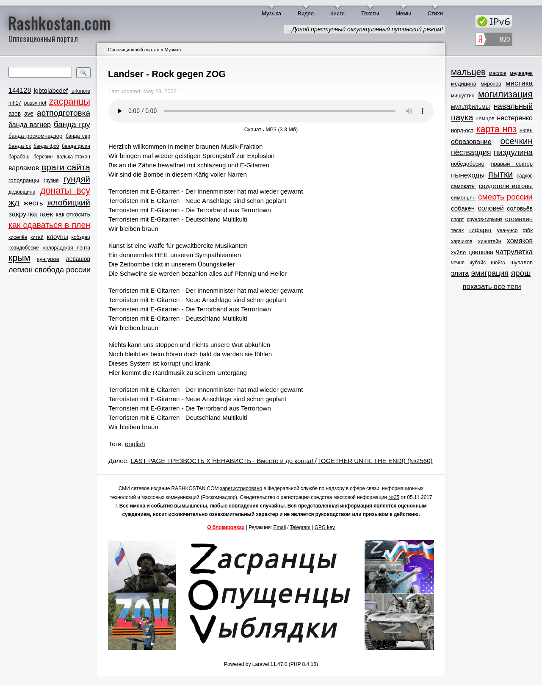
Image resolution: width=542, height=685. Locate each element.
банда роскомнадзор (35, 136)
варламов (23, 168)
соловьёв (520, 208)
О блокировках (225, 527)
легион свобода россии (49, 270)
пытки (500, 174)
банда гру (72, 124)
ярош (521, 273)
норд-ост (462, 130)
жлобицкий (68, 202)
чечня (458, 263)
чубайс (478, 263)
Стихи (435, 13)
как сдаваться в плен (49, 225)
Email (280, 527)
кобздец (81, 237)
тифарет (480, 230)
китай (37, 237)
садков (525, 176)
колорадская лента (66, 248)
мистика (519, 83)
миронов (491, 84)
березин (43, 157)
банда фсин (76, 146)
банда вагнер (29, 124)
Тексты (370, 13)
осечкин (516, 141)
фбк (528, 230)
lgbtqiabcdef (50, 90)
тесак (457, 230)
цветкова (481, 252)
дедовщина (21, 192)
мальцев (468, 72)
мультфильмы (470, 106)
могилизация (505, 94)
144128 (19, 90)
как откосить (73, 214)
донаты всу (65, 191)
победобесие (467, 164)
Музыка (271, 13)
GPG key (325, 527)
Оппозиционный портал (133, 49)
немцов (485, 118)
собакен (463, 208)
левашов (78, 258)
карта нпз (496, 129)
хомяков (520, 240)
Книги (337, 13)
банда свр (78, 136)
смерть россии (505, 196)
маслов (497, 73)
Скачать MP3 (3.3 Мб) (271, 130)
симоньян (463, 197)
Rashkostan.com (59, 22)
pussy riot (35, 103)
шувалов (521, 262)
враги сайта (65, 167)
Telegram (300, 527)
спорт (457, 219)
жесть (33, 203)
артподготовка (63, 112)
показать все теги (491, 287)
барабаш (19, 157)
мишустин (462, 96)
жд (13, 202)
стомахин (519, 218)
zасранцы (69, 102)
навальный (513, 106)
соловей (490, 208)
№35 (393, 497)
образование (471, 141)
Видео (306, 13)
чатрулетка (514, 252)
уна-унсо (507, 230)
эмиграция (490, 273)
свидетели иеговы (506, 185)
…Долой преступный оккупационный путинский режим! (364, 29)
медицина (463, 83)
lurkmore (80, 91)
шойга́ (498, 263)
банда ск (19, 146)
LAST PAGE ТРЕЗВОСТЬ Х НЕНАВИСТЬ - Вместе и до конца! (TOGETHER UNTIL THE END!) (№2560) (281, 460)
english (135, 443)
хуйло (458, 252)
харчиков (461, 241)
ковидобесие (23, 248)
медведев (521, 73)
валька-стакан (73, 157)
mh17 (14, 103)
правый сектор (512, 164)
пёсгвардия (471, 152)
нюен (526, 130)
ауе (28, 113)
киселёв (17, 237)
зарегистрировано (241, 488)
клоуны (57, 236)
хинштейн (489, 241)
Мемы (403, 13)
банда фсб (46, 146)
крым (19, 258)
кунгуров (48, 259)
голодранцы (23, 180)
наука (462, 117)
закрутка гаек (30, 214)
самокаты (463, 186)
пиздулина (513, 152)
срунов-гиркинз (484, 219)
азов (14, 113)
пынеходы (467, 175)
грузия (51, 180)
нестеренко (515, 118)
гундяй (76, 179)
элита (460, 273)
